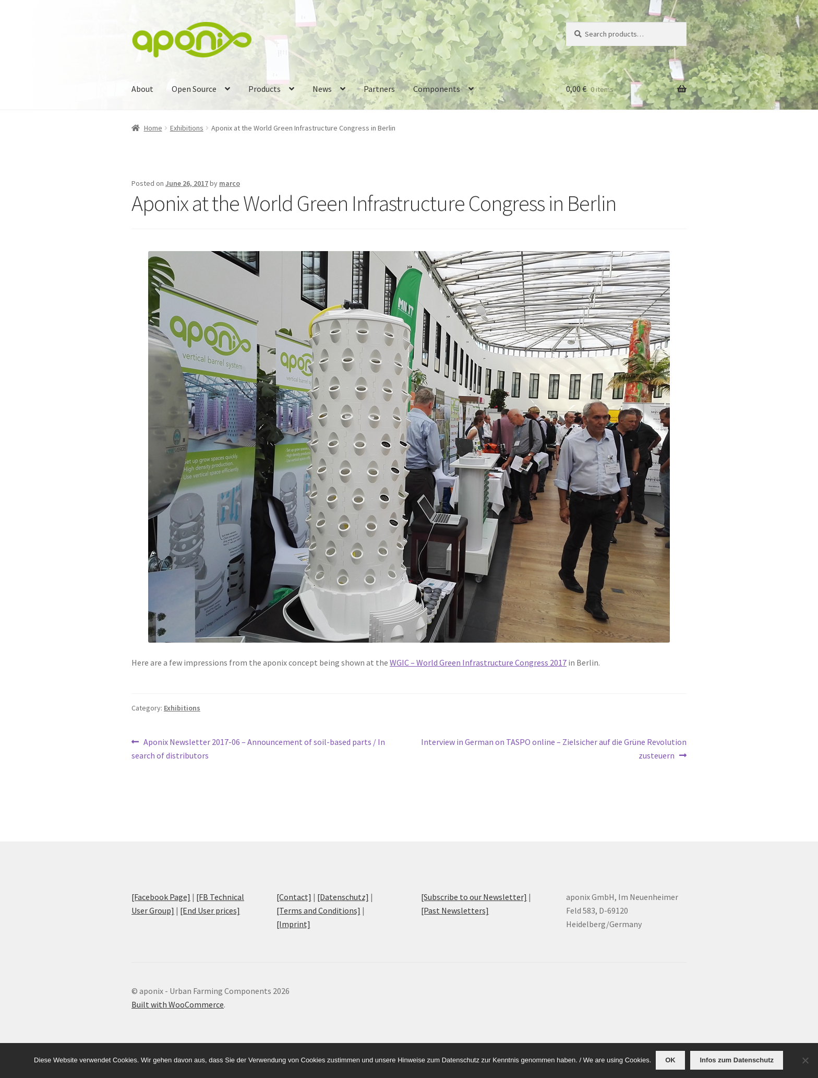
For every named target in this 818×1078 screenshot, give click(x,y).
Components (436, 89)
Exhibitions (186, 128)
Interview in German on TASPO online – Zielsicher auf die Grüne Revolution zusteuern (553, 748)
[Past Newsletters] (455, 910)
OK (671, 1060)
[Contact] (293, 897)
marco (229, 183)
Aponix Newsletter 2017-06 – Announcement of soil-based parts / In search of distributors (258, 748)
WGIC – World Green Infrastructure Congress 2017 (478, 662)
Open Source (194, 89)
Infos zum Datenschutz (738, 1060)
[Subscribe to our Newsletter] (474, 897)
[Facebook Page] (160, 897)
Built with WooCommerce (177, 1004)
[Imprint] (293, 924)
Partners (379, 89)
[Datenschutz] (343, 897)
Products (264, 89)
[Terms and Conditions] (318, 910)
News (322, 89)
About (142, 89)
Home (153, 128)
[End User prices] (210, 910)
